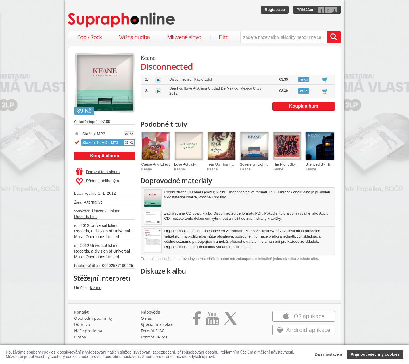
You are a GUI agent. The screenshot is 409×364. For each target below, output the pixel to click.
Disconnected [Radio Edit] (190, 79)
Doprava (82, 326)
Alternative (93, 202)
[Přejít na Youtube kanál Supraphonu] (212, 322)
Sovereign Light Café (257, 164)
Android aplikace (303, 331)
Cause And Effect (155, 164)
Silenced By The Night (323, 164)
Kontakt (81, 313)
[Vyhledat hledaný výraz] (334, 37)
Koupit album (104, 155)
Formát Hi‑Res (154, 338)
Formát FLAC (152, 332)
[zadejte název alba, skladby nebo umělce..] (283, 37)
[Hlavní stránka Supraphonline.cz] (121, 20)
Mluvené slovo (184, 37)
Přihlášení (306, 9)
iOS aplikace (303, 317)
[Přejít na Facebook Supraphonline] (196, 322)
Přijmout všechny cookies (375, 354)
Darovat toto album (98, 172)
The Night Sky (284, 164)
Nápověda (150, 313)
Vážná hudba (134, 37)
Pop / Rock (89, 37)
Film (224, 37)
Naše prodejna (88, 332)
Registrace (274, 9)
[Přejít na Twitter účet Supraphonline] (230, 322)
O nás (146, 319)
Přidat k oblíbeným (97, 181)
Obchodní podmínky (93, 319)
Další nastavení (328, 354)
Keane (95, 287)
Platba (80, 338)
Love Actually (185, 164)
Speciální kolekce (157, 326)
